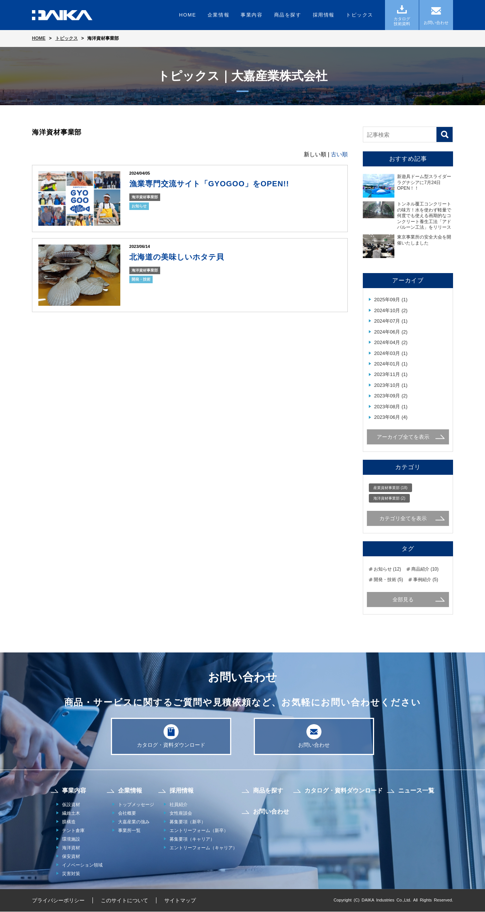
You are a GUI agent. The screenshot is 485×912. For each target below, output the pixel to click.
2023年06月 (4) (391, 417)
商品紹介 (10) (425, 569)
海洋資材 (71, 848)
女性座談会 (181, 813)
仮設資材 (71, 805)
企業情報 (218, 15)
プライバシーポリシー (58, 901)
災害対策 (71, 874)
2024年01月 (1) (391, 364)
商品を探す (288, 15)
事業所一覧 (129, 830)
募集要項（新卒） (188, 822)
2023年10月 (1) (391, 385)
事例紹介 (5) (425, 579)
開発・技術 (141, 279)
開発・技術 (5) (388, 579)
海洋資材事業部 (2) (389, 498)
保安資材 (71, 856)
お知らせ (139, 206)
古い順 (339, 154)
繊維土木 (71, 813)
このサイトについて (124, 901)
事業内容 (251, 15)
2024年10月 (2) (391, 310)
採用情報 (324, 15)
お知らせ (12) (387, 569)
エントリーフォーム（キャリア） (203, 848)
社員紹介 (179, 805)
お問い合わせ (314, 736)
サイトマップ (180, 901)
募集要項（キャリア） (192, 839)
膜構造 (69, 822)
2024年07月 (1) (391, 321)
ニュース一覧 (416, 791)
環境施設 (71, 839)
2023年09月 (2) (391, 396)
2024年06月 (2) (391, 332)
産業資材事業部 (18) (390, 488)
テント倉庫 (73, 830)
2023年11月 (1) (391, 374)
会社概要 (127, 813)
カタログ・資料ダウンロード (171, 736)
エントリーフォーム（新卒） (199, 830)
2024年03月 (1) (391, 353)
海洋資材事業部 (145, 197)
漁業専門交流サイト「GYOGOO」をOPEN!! (209, 184)
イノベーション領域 (82, 865)
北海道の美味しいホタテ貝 (176, 257)
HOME (187, 15)
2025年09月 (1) (391, 299)
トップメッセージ (136, 805)
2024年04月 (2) (391, 342)
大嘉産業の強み (134, 822)
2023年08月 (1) (391, 406)
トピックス (359, 15)
